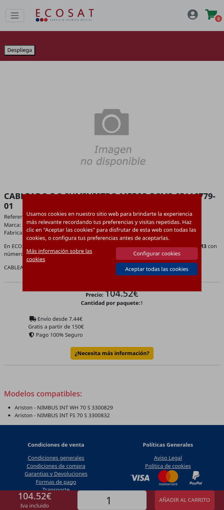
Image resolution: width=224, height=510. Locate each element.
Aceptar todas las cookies (156, 269)
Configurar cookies (156, 253)
